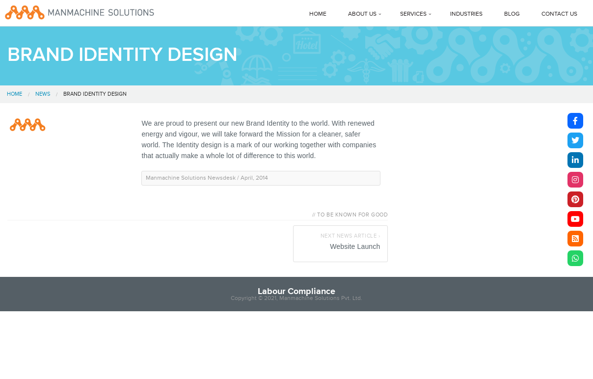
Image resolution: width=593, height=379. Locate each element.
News (42, 94)
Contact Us (559, 14)
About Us (362, 14)
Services (413, 14)
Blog (512, 14)
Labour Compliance (296, 291)
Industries (466, 14)
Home (317, 14)
